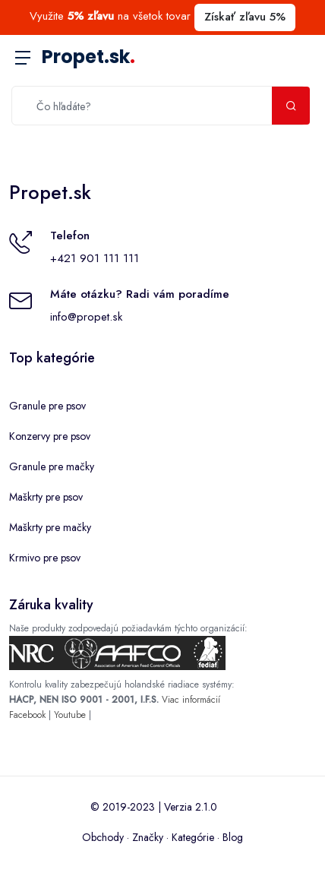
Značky (147, 837)
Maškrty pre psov (46, 496)
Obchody (103, 837)
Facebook (27, 715)
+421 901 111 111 (94, 258)
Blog (232, 837)
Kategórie (193, 837)
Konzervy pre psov (49, 436)
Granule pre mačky (51, 466)
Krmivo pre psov (44, 557)
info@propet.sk (86, 316)
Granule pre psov (47, 405)
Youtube (70, 715)
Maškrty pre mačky (50, 527)
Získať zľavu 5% (245, 16)
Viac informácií (191, 700)
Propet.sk (88, 56)
